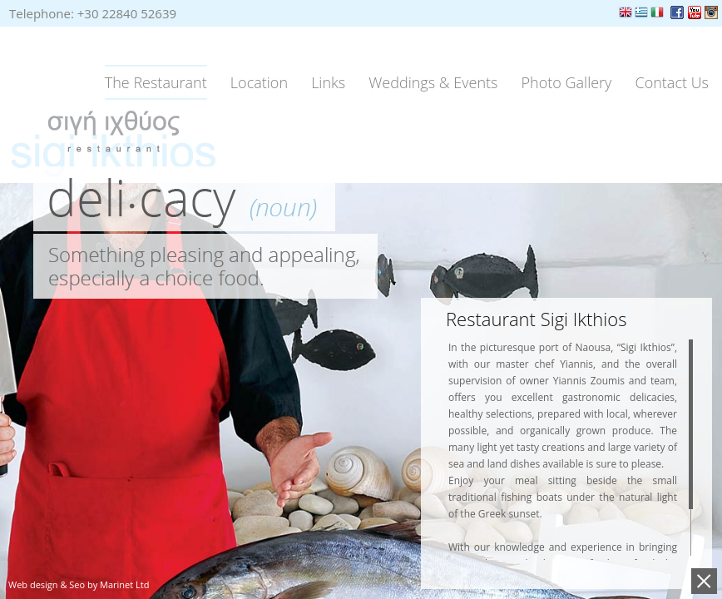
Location (259, 82)
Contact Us (672, 82)
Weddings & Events (432, 82)
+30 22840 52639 (126, 13)
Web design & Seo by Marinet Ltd (78, 584)
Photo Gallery (567, 82)
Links (328, 82)
